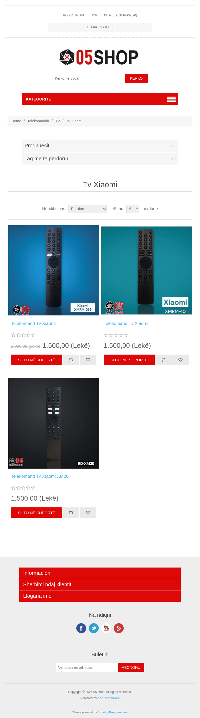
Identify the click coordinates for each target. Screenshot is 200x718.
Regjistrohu (74, 15)
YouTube (106, 628)
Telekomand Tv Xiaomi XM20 (39, 476)
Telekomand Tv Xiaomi (33, 323)
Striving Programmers (113, 712)
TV (57, 121)
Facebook (81, 628)
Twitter (94, 628)
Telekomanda (38, 121)
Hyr (94, 15)
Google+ (119, 628)
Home (16, 121)
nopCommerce (109, 698)
